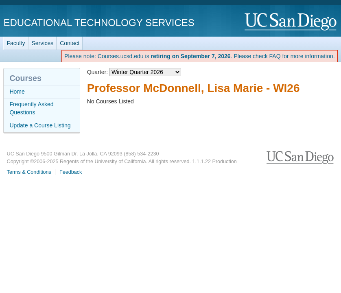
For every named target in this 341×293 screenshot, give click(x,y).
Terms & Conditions (29, 172)
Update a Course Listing (39, 125)
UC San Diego (291, 22)
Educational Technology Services (98, 22)
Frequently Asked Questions (31, 108)
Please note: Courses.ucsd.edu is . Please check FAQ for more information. (199, 56)
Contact (69, 43)
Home (16, 91)
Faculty (16, 43)
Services (43, 43)
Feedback (70, 172)
